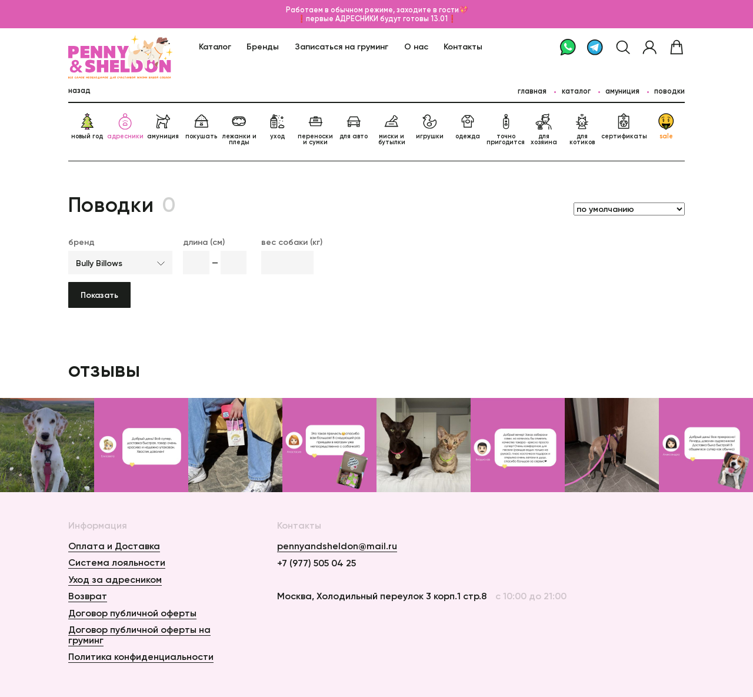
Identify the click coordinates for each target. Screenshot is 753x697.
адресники (125, 127)
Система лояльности (116, 562)
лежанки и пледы (239, 129)
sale (666, 127)
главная (532, 91)
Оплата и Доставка (114, 546)
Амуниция (622, 91)
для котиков (582, 129)
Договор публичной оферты (132, 613)
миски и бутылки (391, 129)
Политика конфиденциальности (141, 656)
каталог (576, 91)
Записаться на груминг (341, 46)
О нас (416, 46)
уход (277, 127)
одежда (467, 127)
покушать (201, 127)
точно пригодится (506, 129)
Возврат (87, 596)
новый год (87, 127)
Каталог (215, 46)
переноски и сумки (315, 129)
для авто (353, 127)
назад (79, 90)
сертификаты (624, 127)
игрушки (430, 127)
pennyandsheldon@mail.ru (337, 546)
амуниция (163, 127)
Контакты (463, 46)
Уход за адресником (115, 579)
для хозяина (544, 129)
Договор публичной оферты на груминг (139, 634)
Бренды (262, 46)
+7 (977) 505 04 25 (316, 563)
